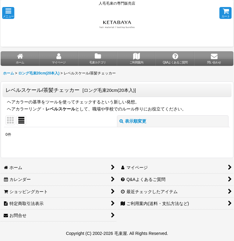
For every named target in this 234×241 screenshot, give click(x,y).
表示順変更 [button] (132, 121)
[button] (8, 13)
